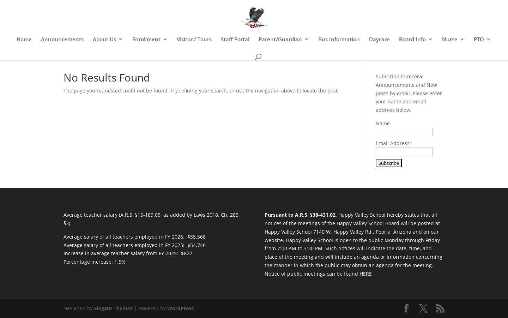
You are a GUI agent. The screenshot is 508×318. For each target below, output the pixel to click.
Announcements (62, 40)
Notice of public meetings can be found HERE (318, 273)
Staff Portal (235, 40)
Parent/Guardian (280, 40)
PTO (479, 40)
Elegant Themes (113, 308)
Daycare (379, 40)
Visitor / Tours (194, 40)
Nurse (450, 40)
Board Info (412, 40)
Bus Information (339, 40)
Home (24, 40)
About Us (104, 40)
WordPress (180, 308)
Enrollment (146, 40)
